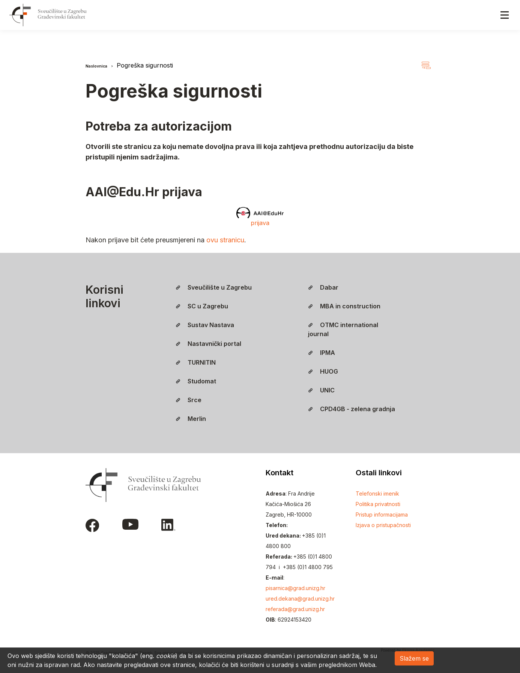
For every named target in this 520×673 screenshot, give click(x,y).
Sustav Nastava (205, 325)
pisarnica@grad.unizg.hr (295, 588)
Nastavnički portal (208, 343)
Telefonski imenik (377, 493)
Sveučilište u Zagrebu (214, 287)
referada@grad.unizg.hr (295, 609)
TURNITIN (196, 362)
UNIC (321, 390)
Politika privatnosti (378, 504)
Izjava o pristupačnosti (383, 525)
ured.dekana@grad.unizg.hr (300, 598)
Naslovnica (96, 66)
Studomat (196, 381)
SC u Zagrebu (202, 306)
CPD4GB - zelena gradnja (351, 409)
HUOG (323, 371)
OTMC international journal (343, 329)
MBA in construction (344, 306)
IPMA (321, 352)
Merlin (191, 418)
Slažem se (414, 658)
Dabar (323, 287)
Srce (188, 400)
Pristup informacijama (382, 514)
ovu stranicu (225, 240)
